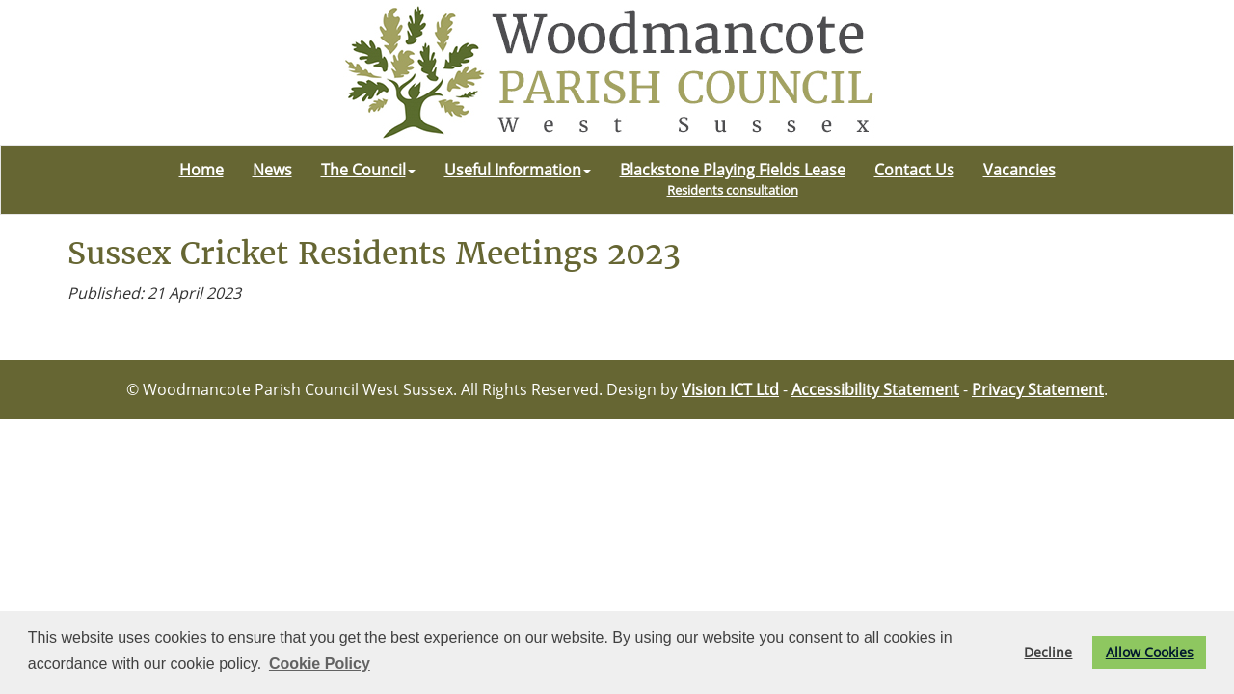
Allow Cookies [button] (1150, 652)
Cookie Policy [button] (319, 663)
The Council (368, 169)
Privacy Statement (1038, 389)
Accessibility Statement (875, 389)
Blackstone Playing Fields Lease (732, 179)
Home (201, 169)
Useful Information (517, 169)
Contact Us (914, 169)
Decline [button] (1048, 652)
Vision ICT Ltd (730, 389)
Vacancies (1019, 169)
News (272, 169)
